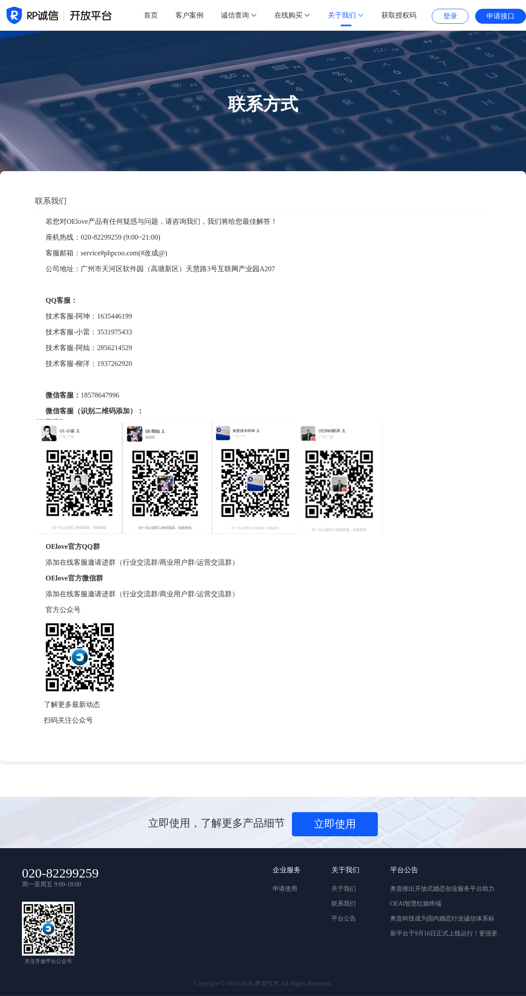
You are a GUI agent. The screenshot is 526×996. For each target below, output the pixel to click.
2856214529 (114, 347)
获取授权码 (398, 15)
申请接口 (501, 16)
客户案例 (189, 15)
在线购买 (292, 15)
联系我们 (343, 903)
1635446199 (114, 316)
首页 (151, 15)
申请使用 (285, 888)
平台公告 (343, 918)
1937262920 (114, 363)
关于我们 (346, 15)
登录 (450, 16)
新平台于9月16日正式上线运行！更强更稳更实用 (456, 933)
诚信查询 (239, 15)
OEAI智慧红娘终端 (415, 903)
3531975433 (114, 332)
